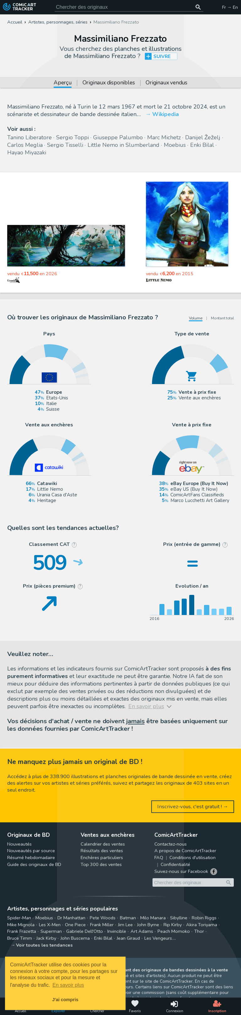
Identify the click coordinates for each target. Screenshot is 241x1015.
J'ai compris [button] (65, 999)
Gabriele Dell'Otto (84, 931)
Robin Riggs (204, 918)
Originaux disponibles (109, 83)
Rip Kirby (172, 925)
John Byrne (148, 925)
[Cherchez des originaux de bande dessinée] (129, 7)
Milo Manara (153, 918)
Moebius (175, 145)
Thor (199, 931)
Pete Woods (102, 918)
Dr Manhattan (71, 918)
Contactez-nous (170, 844)
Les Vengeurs (158, 938)
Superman (51, 931)
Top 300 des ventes (101, 864)
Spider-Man (19, 918)
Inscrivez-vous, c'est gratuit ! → (192, 806)
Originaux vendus (166, 83)
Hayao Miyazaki (26, 152)
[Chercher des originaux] (198, 7)
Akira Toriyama (201, 925)
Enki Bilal (202, 145)
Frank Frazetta (21, 931)
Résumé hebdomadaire (31, 857)
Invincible (116, 931)
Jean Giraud (128, 938)
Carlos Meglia (25, 145)
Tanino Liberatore (29, 137)
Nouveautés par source (31, 850)
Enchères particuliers (102, 857)
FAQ (158, 857)
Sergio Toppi (72, 137)
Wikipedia (165, 114)
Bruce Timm (19, 938)
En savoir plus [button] (68, 985)
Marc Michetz (164, 137)
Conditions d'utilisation (192, 857)
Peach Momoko (174, 931)
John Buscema (75, 938)
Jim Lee (125, 925)
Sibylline (178, 918)
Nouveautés (19, 844)
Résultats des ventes (102, 850)
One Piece (75, 925)
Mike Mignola (21, 925)
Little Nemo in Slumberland (123, 145)
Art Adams (142, 931)
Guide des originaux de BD (34, 864)
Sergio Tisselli (65, 145)
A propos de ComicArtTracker (185, 850)
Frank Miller (102, 925)
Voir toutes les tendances (44, 945)
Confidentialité (175, 864)
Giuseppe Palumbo (118, 137)
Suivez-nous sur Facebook (181, 871)
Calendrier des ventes (103, 844)
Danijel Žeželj (203, 137)
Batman (128, 918)
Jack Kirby (46, 938)
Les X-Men (50, 925)
